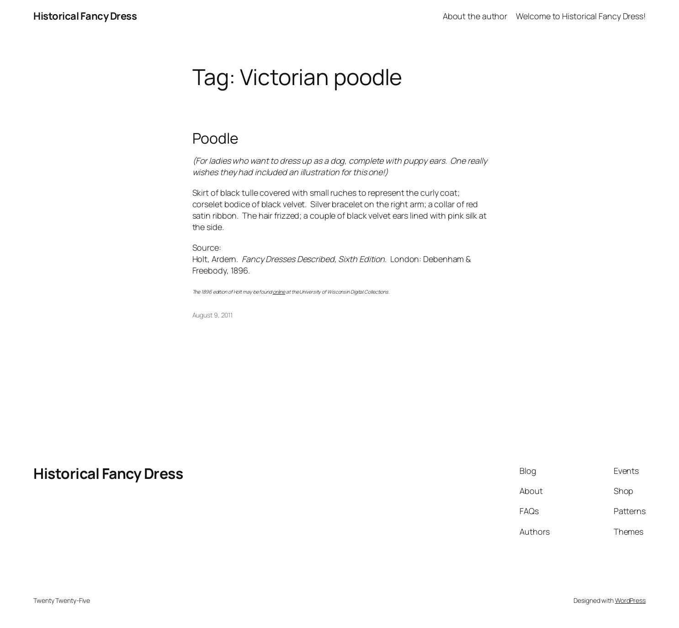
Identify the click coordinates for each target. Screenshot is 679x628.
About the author (475, 16)
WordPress (630, 600)
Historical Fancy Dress (85, 16)
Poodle (215, 138)
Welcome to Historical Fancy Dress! (581, 16)
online (279, 292)
